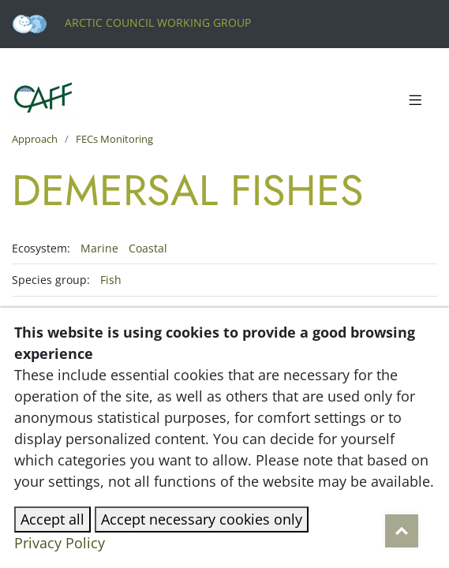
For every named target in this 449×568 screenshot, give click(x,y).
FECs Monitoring (114, 139)
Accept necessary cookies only (201, 519)
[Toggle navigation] (415, 101)
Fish (111, 279)
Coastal (148, 248)
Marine (101, 248)
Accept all (52, 519)
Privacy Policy (59, 542)
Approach (35, 139)
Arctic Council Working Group (131, 22)
